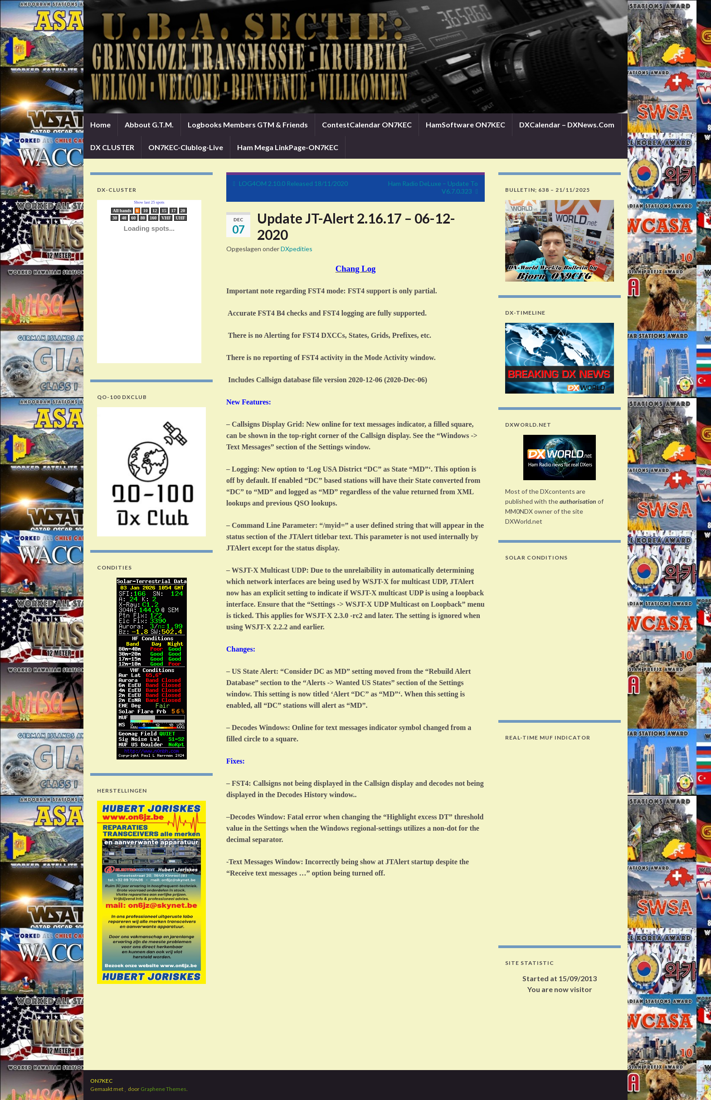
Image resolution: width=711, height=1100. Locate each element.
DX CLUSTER (112, 147)
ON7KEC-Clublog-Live (185, 147)
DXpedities (296, 249)
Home (100, 124)
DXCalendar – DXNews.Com (566, 124)
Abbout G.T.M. (149, 124)
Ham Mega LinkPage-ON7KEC (287, 147)
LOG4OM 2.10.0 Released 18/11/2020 (293, 183)
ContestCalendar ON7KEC (367, 124)
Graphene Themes (163, 1088)
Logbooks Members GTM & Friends (248, 124)
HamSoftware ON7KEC (465, 124)
